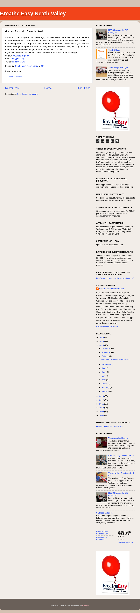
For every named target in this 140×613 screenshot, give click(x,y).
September (107, 364)
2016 (101, 337)
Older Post (83, 88)
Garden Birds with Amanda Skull (115, 359)
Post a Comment (16, 76)
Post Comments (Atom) (27, 94)
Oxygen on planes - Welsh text (109, 426)
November (106, 352)
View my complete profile (107, 327)
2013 (101, 396)
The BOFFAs (114, 50)
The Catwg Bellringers (118, 438)
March (105, 384)
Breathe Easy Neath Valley (33, 14)
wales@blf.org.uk (125, 542)
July (104, 368)
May (104, 376)
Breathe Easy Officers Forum (121, 456)
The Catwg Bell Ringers (118, 67)
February (106, 387)
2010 (101, 408)
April (104, 380)
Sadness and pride (104, 513)
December (106, 348)
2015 (101, 341)
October (105, 356)
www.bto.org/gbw (21, 56)
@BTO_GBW (18, 62)
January (105, 391)
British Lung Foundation (101, 538)
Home (48, 88)
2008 (101, 415)
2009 (101, 412)
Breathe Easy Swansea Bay (102, 532)
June (104, 372)
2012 (101, 400)
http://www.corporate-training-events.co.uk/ (115, 278)
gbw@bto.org (17, 58)
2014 (101, 345)
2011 (101, 404)
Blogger (85, 606)
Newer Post (12, 88)
